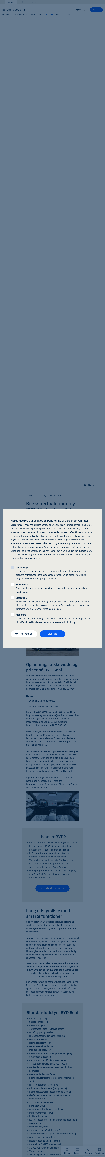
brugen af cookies (73, 547)
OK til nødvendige (23, 634)
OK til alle (52, 634)
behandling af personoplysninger (33, 551)
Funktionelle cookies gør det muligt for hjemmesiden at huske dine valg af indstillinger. (52, 588)
